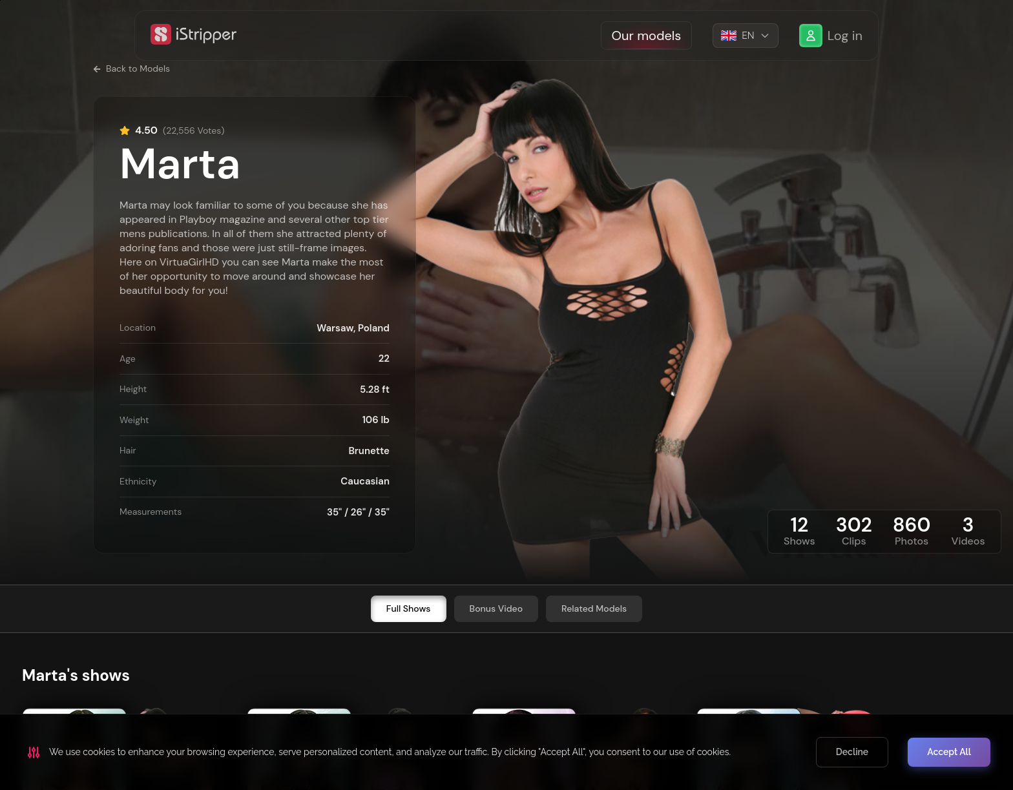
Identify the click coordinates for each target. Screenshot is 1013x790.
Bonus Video (496, 608)
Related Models (594, 608)
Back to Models (131, 68)
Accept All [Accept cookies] (949, 752)
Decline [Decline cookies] (852, 752)
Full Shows (408, 608)
